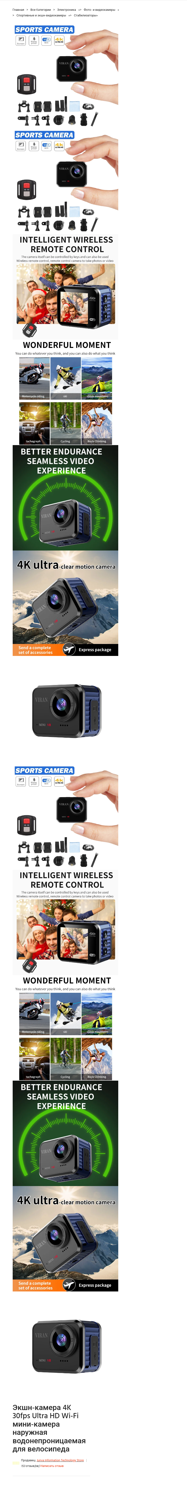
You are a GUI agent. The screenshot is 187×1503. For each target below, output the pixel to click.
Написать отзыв (52, 1466)
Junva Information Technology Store (60, 1460)
